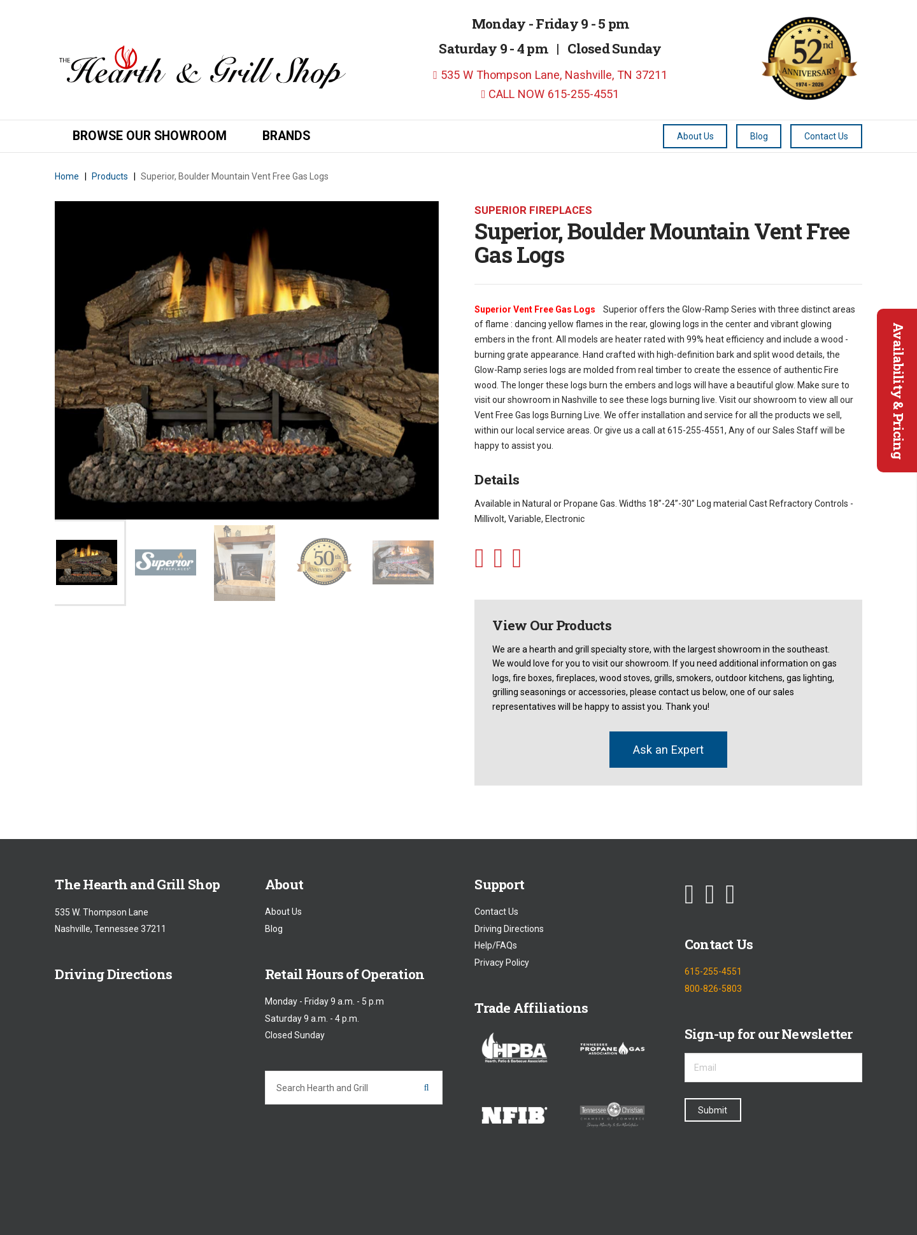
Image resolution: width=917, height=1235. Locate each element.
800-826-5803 (713, 989)
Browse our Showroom (150, 136)
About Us (283, 912)
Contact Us (496, 912)
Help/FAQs (495, 946)
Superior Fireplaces (533, 210)
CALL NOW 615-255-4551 (550, 94)
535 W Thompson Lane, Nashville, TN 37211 (550, 74)
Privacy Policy (501, 962)
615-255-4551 (713, 972)
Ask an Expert (668, 749)
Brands (286, 136)
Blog (274, 929)
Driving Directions (509, 929)
